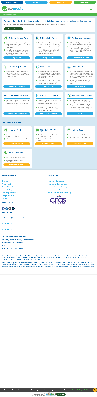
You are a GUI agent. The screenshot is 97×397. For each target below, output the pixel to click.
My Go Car (60, 2)
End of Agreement (48, 143)
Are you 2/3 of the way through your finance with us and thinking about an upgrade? (38, 394)
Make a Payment (12, 2)
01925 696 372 (7, 230)
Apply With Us (85, 2)
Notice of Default (80, 143)
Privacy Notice (7, 184)
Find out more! (61, 394)
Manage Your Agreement (48, 113)
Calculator (36, 2)
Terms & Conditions (9, 187)
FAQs (80, 113)
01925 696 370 (7, 224)
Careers (5, 198)
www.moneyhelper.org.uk (57, 184)
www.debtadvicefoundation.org (59, 193)
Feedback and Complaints (80, 58)
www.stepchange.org (56, 181)
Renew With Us (13, 29)
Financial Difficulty (17, 143)
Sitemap (5, 181)
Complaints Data (8, 196)
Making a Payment (48, 58)
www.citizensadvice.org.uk (58, 190)
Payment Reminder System (17, 113)
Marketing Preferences (10, 193)
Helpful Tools (48, 86)
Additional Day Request (16, 86)
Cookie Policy (7, 190)
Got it (86, 390)
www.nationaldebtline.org (57, 187)
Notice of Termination (17, 165)
